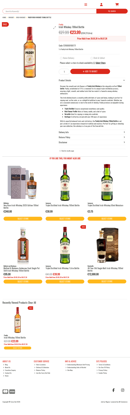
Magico (108, 402)
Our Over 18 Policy (103, 367)
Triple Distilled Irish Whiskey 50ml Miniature (105, 205)
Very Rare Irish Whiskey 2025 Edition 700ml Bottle (21, 206)
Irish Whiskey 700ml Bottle (15, 337)
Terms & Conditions (103, 365)
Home (6, 376)
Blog (5, 365)
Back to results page (68, 151)
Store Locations (40, 365)
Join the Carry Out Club (42, 373)
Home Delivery (68, 57)
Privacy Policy (102, 370)
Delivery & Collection (41, 367)
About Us (6, 367)
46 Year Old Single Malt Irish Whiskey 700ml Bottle (105, 269)
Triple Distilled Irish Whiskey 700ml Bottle (62, 205)
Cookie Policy (102, 373)
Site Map (69, 370)
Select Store (100, 63)
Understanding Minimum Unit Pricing (78, 365)
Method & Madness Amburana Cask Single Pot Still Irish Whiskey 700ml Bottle (22, 269)
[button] (55, 28)
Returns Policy (39, 370)
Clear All (32, 302)
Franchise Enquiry (9, 370)
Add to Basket (90, 71)
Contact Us (7, 373)
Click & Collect (99, 57)
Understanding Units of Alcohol (76, 367)
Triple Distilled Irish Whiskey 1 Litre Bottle (62, 268)
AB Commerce (123, 402)
